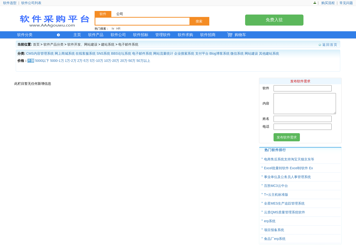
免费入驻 (274, 19)
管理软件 (163, 35)
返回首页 (330, 45)
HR (118, 28)
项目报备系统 (274, 233)
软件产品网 (54, 21)
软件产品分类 (53, 44)
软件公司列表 (31, 3)
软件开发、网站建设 (82, 44)
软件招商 (208, 35)
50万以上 (143, 61)
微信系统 (237, 53)
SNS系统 (103, 53)
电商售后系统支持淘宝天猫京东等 (289, 163)
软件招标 (140, 35)
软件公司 (118, 35)
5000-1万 (57, 61)
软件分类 (38, 35)
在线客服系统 (86, 53)
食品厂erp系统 (275, 242)
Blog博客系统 (220, 53)
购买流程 (328, 3)
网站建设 (251, 53)
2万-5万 (83, 61)
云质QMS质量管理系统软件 (284, 216)
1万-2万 (70, 61)
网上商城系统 (65, 53)
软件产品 (95, 35)
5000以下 (42, 61)
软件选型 (9, 3)
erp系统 (269, 225)
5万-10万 (96, 61)
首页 (36, 44)
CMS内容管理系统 (40, 53)
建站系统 (107, 44)
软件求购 (185, 35)
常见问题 (346, 3)
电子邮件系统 (128, 44)
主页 (77, 35)
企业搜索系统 (184, 53)
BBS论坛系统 (121, 53)
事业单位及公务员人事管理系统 (287, 180)
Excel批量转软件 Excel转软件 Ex (288, 172)
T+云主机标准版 (276, 198)
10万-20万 (111, 61)
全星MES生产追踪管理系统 (284, 207)
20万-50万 (127, 61)
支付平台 (202, 53)
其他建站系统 (269, 53)
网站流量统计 (163, 53)
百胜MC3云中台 (276, 189)
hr (113, 28)
